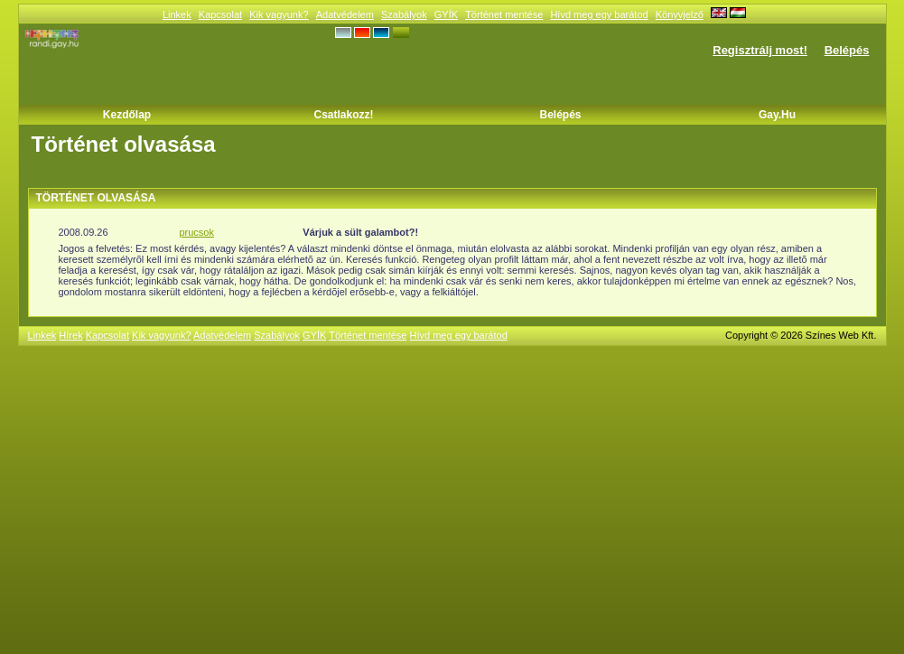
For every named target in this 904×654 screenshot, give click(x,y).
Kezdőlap (127, 114)
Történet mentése (504, 14)
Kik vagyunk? (278, 14)
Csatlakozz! (343, 114)
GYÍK (446, 14)
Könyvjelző (680, 14)
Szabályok (404, 14)
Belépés (847, 50)
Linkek (177, 14)
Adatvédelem (345, 14)
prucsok (196, 232)
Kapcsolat (220, 14)
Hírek (70, 335)
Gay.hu (777, 114)
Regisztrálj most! (760, 50)
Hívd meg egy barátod (599, 14)
